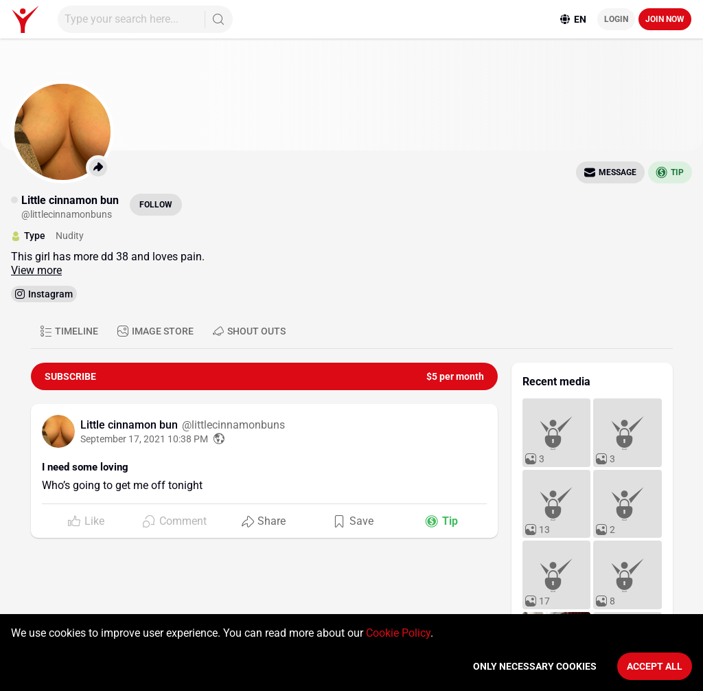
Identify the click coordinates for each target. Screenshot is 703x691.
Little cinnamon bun (130, 424)
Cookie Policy (398, 632)
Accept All (654, 666)
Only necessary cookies (535, 666)
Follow (155, 204)
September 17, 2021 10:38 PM (144, 438)
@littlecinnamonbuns (233, 424)
